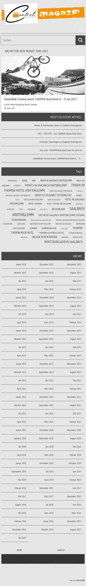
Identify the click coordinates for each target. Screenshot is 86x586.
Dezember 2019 (47, 463)
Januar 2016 (48, 521)
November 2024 (74, 297)
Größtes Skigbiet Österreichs (18, 195)
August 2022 (75, 372)
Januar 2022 (21, 396)
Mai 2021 (77, 413)
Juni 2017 (77, 488)
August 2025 (75, 272)
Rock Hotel (43, 209)
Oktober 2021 (20, 405)
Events (17, 185)
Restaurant (32, 209)
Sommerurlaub (49, 228)
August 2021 (75, 405)
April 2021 (21, 421)
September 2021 (46, 405)
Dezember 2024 (47, 297)
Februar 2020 (75, 454)
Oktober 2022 (20, 372)
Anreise (61, 550)
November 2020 (74, 430)
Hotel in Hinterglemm (33, 199)
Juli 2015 (22, 537)
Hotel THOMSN (35, 203)
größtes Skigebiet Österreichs (53, 195)
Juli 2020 (22, 446)
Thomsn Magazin (43, 14)
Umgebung (24, 237)
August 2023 (75, 338)
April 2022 (21, 388)
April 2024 (21, 322)
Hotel (17, 200)
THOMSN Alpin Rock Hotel (51, 232)
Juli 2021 (22, 413)
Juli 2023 (22, 347)
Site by (77, 580)
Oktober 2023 (20, 338)
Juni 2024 (49, 314)
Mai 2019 (22, 479)
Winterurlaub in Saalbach (63, 241)
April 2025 (21, 289)
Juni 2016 (77, 504)
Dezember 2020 (47, 430)
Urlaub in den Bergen (44, 237)
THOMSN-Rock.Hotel (22, 232)
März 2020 (49, 454)
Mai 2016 (22, 512)
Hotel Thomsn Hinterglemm (59, 203)
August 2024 (75, 305)
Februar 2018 (20, 488)
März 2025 (49, 289)
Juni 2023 (49, 347)
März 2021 (49, 421)
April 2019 (49, 479)
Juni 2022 (49, 380)
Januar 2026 (21, 264)
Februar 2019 (75, 479)
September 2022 (46, 372)
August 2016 (20, 504)
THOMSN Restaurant (76, 233)
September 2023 (46, 338)
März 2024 (49, 322)
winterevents (78, 237)
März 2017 (49, 496)
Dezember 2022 (47, 363)
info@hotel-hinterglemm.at (63, 567)
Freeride (80, 191)
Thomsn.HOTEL (6, 567)
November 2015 (19, 529)
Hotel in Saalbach (54, 200)
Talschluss (64, 228)
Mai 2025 (77, 281)
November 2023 (74, 330)
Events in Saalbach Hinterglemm (46, 185)
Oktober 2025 (20, 272)
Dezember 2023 (47, 330)
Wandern (65, 237)
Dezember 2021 (47, 396)
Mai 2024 (77, 314)
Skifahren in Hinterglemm (40, 224)
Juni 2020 (49, 446)
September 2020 (46, 438)
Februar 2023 (75, 355)
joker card (79, 204)
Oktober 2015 (47, 529)
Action (7, 104)
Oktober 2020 (20, 438)
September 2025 (46, 272)
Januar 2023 (21, 363)
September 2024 (46, 305)
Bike (34, 180)
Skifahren (21, 224)
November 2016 (74, 496)
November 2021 (74, 396)
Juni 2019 (77, 471)
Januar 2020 (21, 463)
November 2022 (74, 363)
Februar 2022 (75, 388)
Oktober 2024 (20, 305)
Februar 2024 (75, 322)
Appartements (12, 181)
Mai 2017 (22, 496)
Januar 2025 (21, 297)
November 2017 (47, 488)
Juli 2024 (22, 314)
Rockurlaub (58, 209)
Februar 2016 (20, 521)
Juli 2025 (22, 281)
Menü (81, 29)
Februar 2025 (75, 289)
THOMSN (77, 228)
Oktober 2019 (75, 463)
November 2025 (74, 264)
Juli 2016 (50, 504)
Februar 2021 (75, 421)
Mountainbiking (17, 104)
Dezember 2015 (74, 521)
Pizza (21, 209)
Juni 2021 (49, 413)
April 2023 (21, 355)
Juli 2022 (22, 380)
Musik (27, 104)
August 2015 (75, 529)
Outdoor (10, 209)
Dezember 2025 (47, 264)
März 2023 (49, 355)
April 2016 (49, 512)
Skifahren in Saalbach (63, 224)
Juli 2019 (50, 471)
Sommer (33, 104)
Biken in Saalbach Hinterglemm (56, 180)
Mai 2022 (77, 380)
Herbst (79, 195)
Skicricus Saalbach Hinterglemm (41, 220)
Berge (24, 180)
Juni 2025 (49, 281)
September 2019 (18, 471)
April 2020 (21, 454)
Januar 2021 (21, 430)
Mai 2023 (77, 347)
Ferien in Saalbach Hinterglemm (60, 191)
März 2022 (49, 388)
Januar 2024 (21, 330)
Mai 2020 (77, 446)
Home (19, 550)
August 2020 (75, 438)
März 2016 (76, 512)
